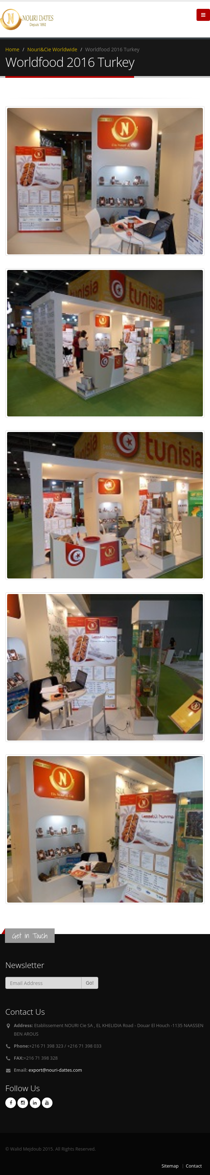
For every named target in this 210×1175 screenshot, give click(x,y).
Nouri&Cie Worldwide (52, 49)
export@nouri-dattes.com (55, 1070)
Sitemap (169, 1166)
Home (12, 49)
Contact (194, 1166)
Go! (90, 982)
